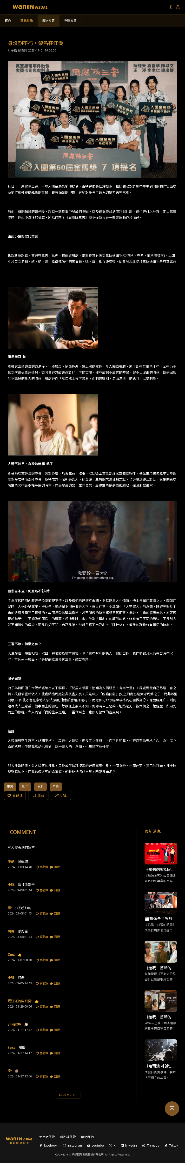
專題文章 (70, 20)
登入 (11, 847)
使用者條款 (47, 1137)
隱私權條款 (68, 1137)
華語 (56, 786)
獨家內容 (48, 20)
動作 (25, 786)
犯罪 (40, 786)
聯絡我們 (87, 1137)
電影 (10, 786)
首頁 (8, 20)
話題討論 (26, 20)
